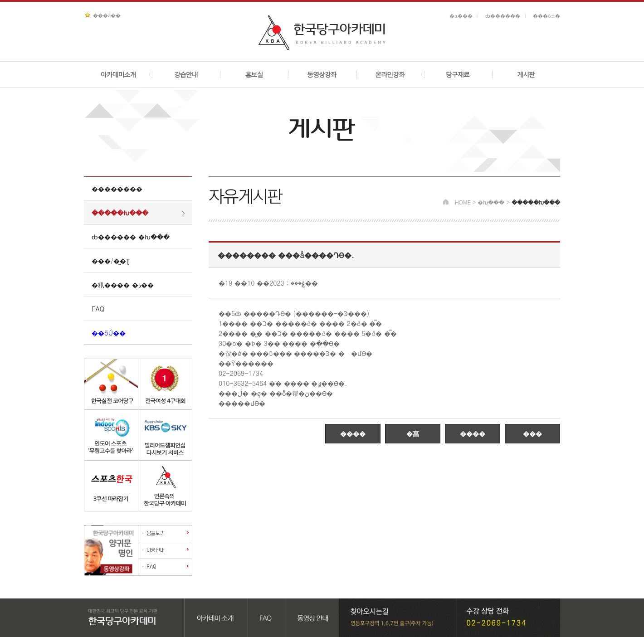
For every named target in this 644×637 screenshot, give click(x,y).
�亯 (412, 433)
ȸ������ (502, 15)
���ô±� (546, 15)
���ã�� (107, 15)
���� (353, 433)
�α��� (461, 15)
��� (532, 433)
